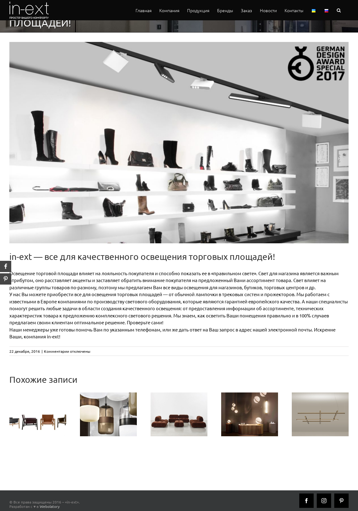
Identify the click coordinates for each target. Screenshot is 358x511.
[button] (339, 10)
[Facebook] (306, 500)
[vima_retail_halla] (179, 142)
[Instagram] (324, 500)
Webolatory (50, 506)
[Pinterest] (341, 500)
